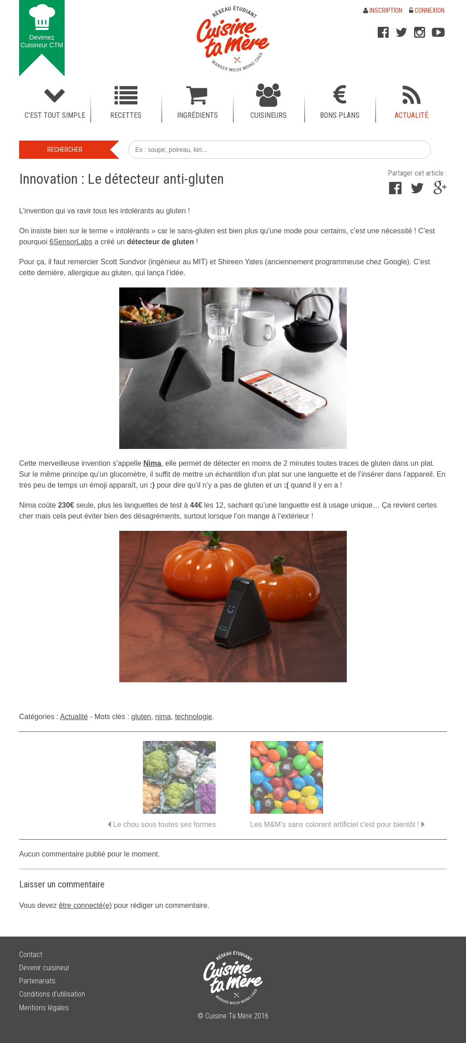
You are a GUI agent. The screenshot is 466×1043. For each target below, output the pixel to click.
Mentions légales (44, 1007)
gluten (141, 717)
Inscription (382, 10)
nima (163, 717)
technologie (193, 717)
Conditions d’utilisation (52, 994)
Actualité (74, 717)
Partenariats (37, 981)
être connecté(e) (85, 905)
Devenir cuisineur (44, 967)
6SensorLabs (71, 242)
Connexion (427, 10)
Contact (30, 954)
